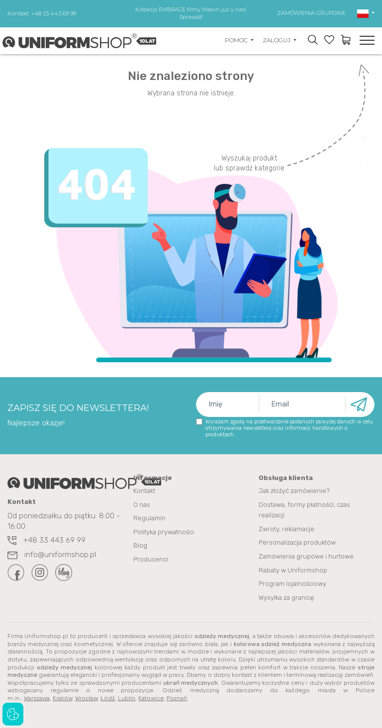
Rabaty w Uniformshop (293, 568)
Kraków (62, 696)
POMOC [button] (237, 40)
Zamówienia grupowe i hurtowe (306, 555)
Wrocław (86, 696)
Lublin (126, 696)
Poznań (177, 696)
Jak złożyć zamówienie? (294, 491)
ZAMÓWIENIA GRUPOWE (311, 12)
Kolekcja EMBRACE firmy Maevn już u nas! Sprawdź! (190, 13)
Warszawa (37, 696)
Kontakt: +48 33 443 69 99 (41, 13)
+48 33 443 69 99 (46, 540)
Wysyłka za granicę (286, 595)
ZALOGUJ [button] (277, 40)
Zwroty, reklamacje (286, 528)
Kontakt (144, 491)
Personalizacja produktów (297, 542)
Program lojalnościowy (292, 582)
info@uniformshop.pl (51, 555)
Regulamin (149, 518)
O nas (141, 504)
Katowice (151, 696)
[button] (366, 12)
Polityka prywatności (163, 531)
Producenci (150, 558)
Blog (140, 545)
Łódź (107, 696)
